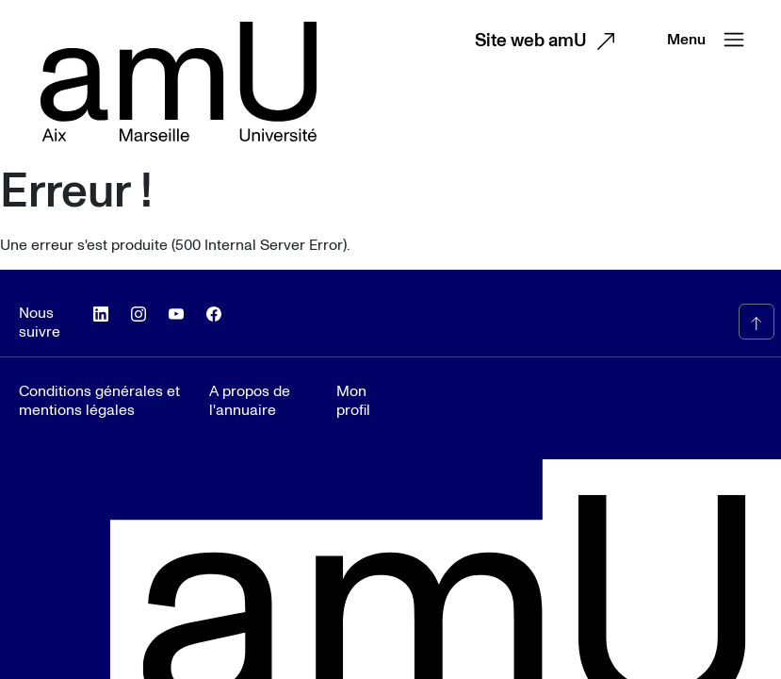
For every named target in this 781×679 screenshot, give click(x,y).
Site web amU (550, 41)
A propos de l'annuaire (249, 401)
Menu (710, 39)
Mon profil (353, 401)
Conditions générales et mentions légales (99, 401)
